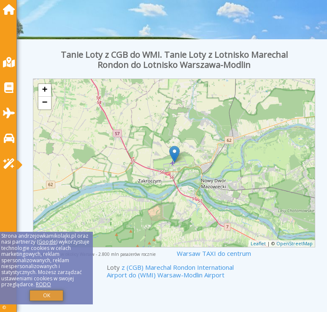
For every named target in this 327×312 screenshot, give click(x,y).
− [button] (45, 103)
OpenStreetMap (294, 243)
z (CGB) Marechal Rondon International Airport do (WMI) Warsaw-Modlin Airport (170, 271)
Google (47, 241)
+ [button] (45, 90)
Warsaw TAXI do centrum (214, 253)
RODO (43, 284)
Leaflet (258, 243)
